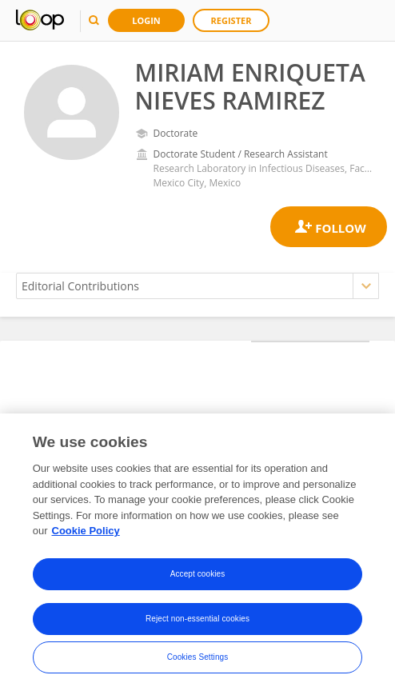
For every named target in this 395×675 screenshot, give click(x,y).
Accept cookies (197, 584)
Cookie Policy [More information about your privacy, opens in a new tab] (86, 541)
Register (231, 20)
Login (146, 20)
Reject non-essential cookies (197, 629)
